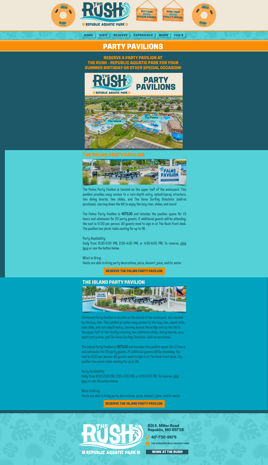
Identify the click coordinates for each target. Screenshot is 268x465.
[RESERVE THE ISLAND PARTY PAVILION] (134, 404)
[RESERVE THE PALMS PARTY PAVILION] (134, 271)
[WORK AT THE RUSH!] (167, 452)
